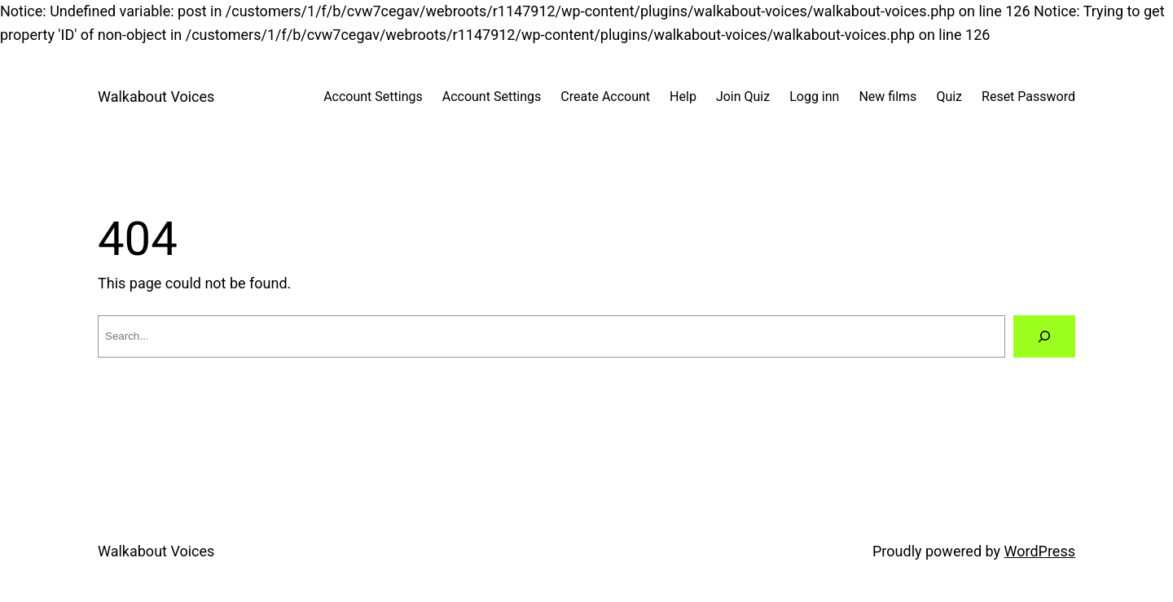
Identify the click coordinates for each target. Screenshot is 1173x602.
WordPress (1039, 551)
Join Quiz (743, 96)
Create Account (605, 96)
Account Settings (373, 96)
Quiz (949, 96)
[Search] (1044, 336)
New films (887, 96)
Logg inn (814, 96)
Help (683, 96)
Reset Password (1028, 96)
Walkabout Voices (156, 96)
